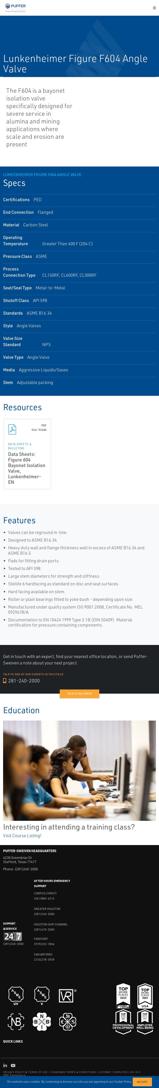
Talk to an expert (79, 693)
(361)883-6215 (44, 898)
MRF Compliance (14, 1075)
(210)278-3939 (44, 959)
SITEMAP (105, 1072)
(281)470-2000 (44, 929)
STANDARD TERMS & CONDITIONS (73, 1072)
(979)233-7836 (44, 944)
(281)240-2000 (26, 869)
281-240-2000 (21, 681)
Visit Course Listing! (22, 835)
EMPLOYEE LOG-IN (126, 1072)
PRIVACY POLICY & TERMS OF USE (25, 1072)
